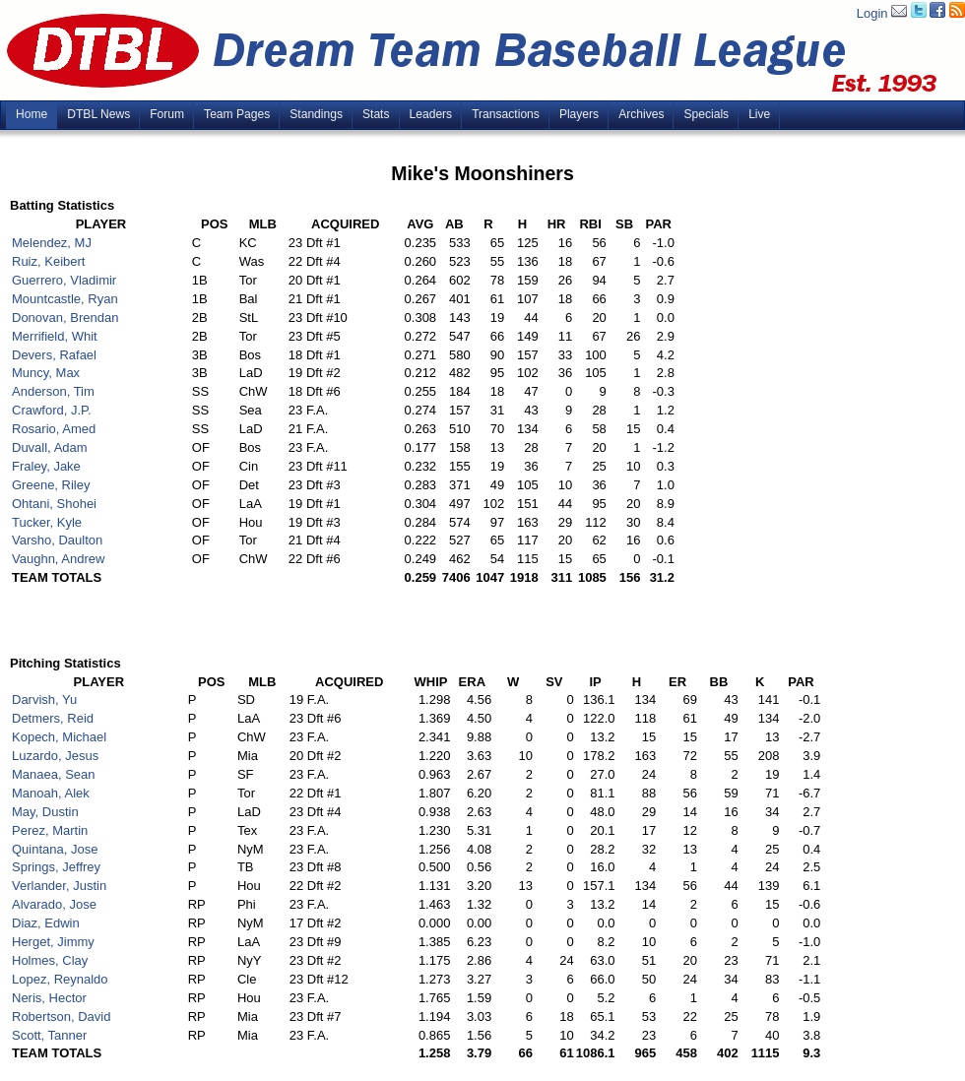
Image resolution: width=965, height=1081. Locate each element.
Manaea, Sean (54, 774)
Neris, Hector (49, 997)
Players (579, 114)
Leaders (431, 114)
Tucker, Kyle (47, 522)
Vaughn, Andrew (58, 558)
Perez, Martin (50, 830)
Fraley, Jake (46, 466)
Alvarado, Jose (54, 904)
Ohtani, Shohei (54, 503)
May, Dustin (45, 811)
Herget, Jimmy (53, 941)
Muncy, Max (46, 372)
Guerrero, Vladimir (64, 280)
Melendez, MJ (52, 242)
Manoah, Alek (51, 793)
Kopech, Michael (59, 737)
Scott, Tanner (49, 1035)
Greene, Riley (51, 484)
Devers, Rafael (54, 355)
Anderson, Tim (53, 391)
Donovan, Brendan (65, 317)
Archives (641, 114)
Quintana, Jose (54, 849)
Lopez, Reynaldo (60, 979)
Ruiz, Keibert (48, 261)
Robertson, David (61, 1016)
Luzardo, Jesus (55, 755)
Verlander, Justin (59, 885)
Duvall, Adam (50, 447)
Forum (167, 114)
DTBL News (98, 114)
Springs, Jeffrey (56, 866)
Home (31, 114)
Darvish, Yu (44, 699)
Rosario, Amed (54, 428)
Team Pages (237, 114)
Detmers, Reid (53, 718)
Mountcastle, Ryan (65, 298)
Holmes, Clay (50, 960)
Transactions (506, 114)
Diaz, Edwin (46, 923)
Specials (706, 114)
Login (872, 13)
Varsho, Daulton (57, 540)
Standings (316, 114)
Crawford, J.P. (52, 410)
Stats (376, 114)
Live (759, 114)
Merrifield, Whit (54, 336)
